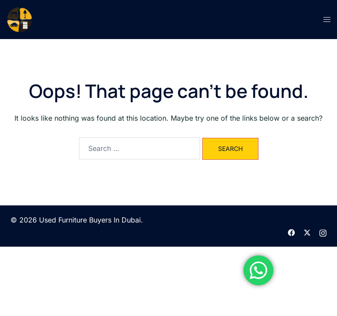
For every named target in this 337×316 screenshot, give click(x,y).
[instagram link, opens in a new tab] (322, 231)
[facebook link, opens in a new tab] (291, 231)
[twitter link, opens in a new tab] (307, 231)
